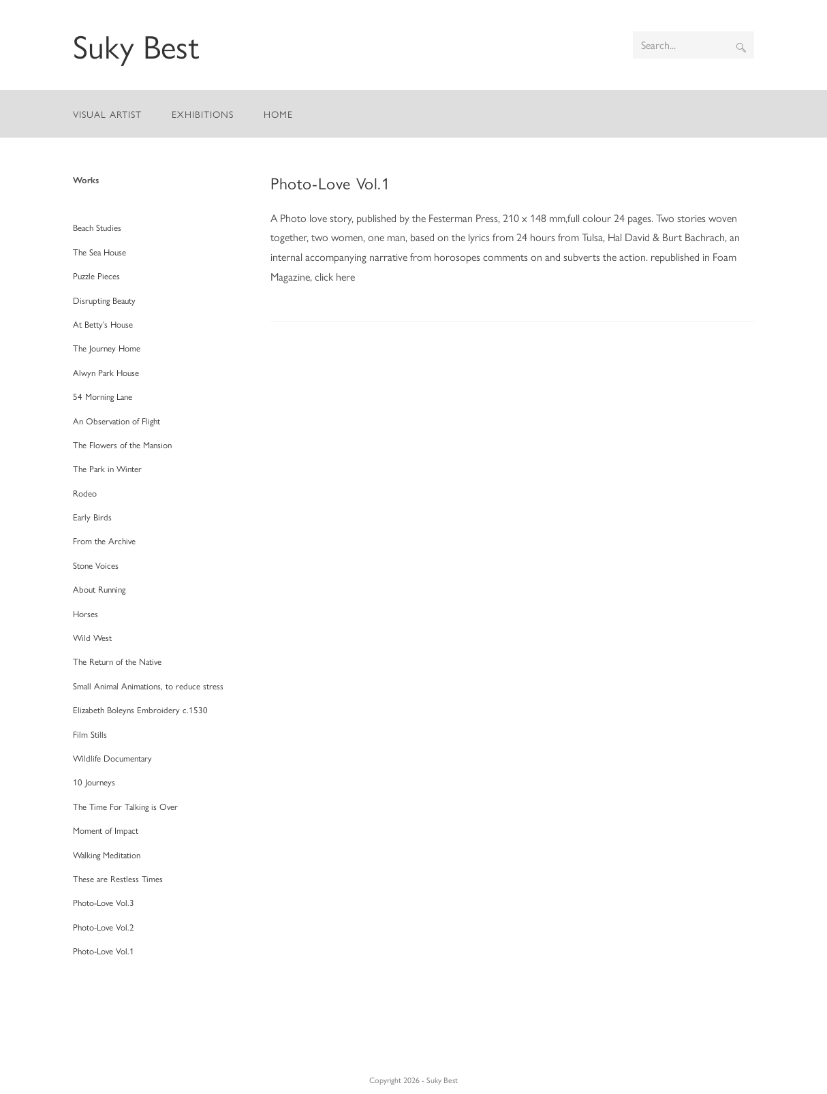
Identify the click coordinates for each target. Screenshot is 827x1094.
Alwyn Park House (106, 372)
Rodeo (85, 492)
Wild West (92, 637)
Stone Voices (96, 565)
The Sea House (99, 251)
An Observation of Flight (116, 420)
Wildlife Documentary (112, 757)
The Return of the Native (117, 661)
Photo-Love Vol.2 (103, 926)
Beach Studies (97, 227)
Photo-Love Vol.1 (330, 182)
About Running (99, 588)
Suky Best (136, 45)
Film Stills (90, 734)
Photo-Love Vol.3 (103, 902)
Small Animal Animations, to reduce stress (148, 685)
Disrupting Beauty (104, 300)
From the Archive (104, 540)
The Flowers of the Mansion (122, 444)
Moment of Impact (105, 830)
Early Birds (92, 516)
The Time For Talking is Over (125, 806)
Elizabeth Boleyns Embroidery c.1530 (140, 709)
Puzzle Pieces (96, 275)
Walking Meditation (106, 854)
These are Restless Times (118, 878)
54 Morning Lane (102, 396)
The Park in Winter (107, 468)
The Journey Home (106, 347)
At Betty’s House (103, 323)
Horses (85, 613)
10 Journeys (94, 781)
